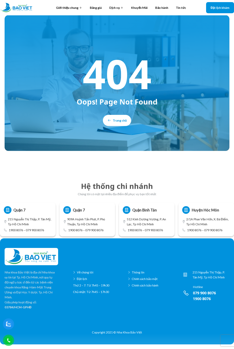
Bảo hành (161, 7)
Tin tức (181, 7)
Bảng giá (96, 7)
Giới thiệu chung (69, 7)
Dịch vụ (116, 7)
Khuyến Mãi (139, 7)
